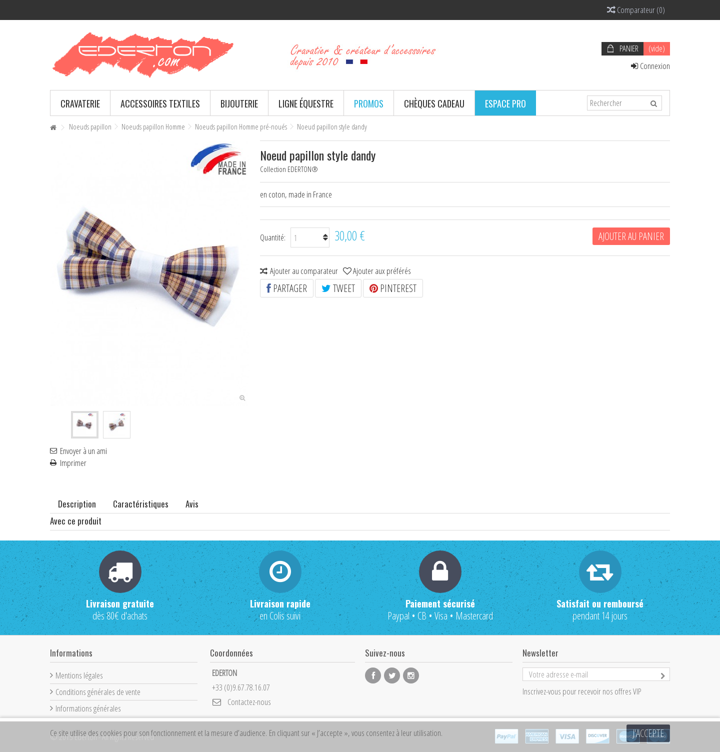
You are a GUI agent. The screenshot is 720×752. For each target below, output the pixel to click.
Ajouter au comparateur (304, 270)
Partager (286, 288)
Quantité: (273, 237)
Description (77, 504)
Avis (192, 504)
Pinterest (393, 288)
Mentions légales (79, 675)
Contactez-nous (249, 702)
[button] (80, 103)
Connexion (650, 66)
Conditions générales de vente (98, 691)
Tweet (338, 288)
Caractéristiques (140, 504)
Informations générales (88, 708)
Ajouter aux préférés (382, 270)
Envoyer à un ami (83, 451)
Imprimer (73, 463)
